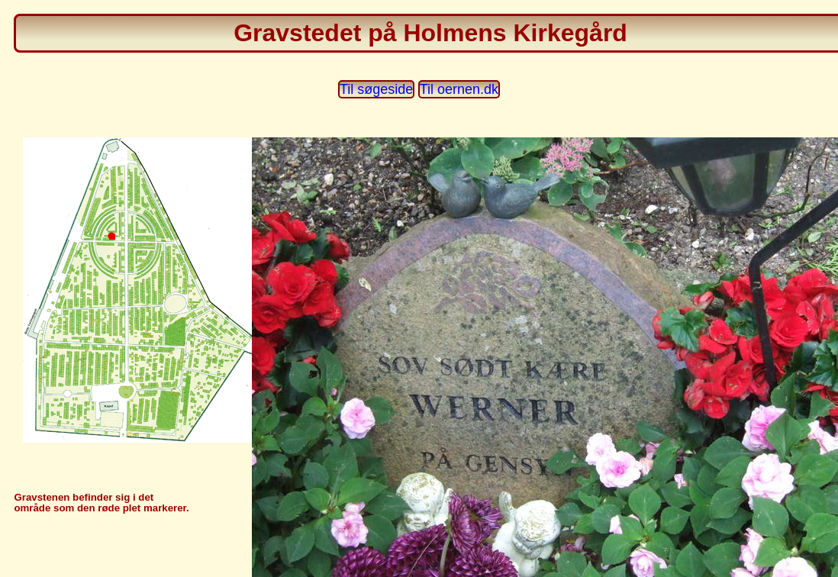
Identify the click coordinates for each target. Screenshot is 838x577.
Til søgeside (376, 89)
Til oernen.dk (459, 89)
